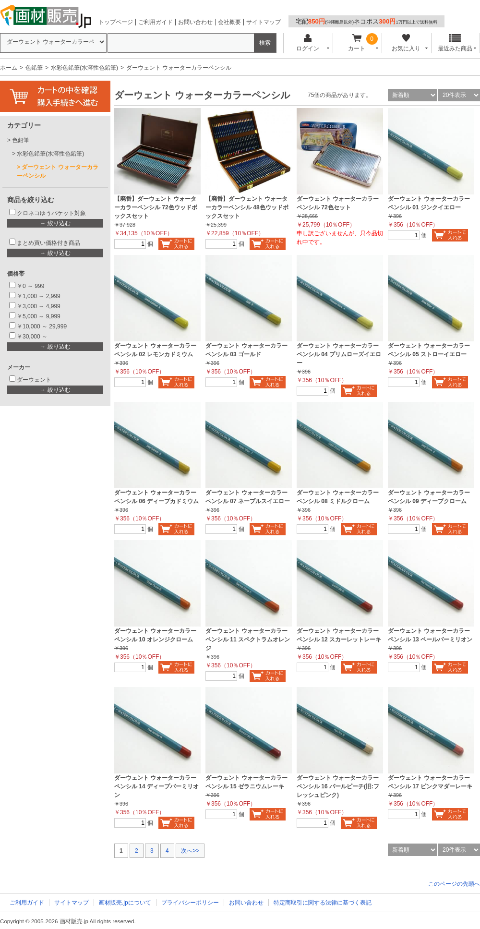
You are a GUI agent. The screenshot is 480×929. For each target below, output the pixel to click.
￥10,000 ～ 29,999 (42, 326)
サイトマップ (263, 22)
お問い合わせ (195, 22)
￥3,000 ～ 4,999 (38, 306)
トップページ (115, 22)
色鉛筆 (34, 67)
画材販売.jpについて (125, 902)
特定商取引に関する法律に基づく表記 (323, 902)
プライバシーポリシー (190, 902)
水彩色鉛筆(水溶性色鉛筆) (84, 67)
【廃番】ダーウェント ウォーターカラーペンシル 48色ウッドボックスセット (246, 207)
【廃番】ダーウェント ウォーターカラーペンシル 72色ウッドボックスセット (155, 207)
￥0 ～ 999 (30, 286)
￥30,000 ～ (33, 336)
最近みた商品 (455, 43)
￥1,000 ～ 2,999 (38, 296)
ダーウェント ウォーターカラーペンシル (57, 171)
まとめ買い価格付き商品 (48, 243)
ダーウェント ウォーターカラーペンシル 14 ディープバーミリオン (156, 786)
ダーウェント (34, 379)
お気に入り (406, 43)
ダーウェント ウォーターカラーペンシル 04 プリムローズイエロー (339, 354)
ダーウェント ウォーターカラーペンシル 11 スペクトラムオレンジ (247, 639)
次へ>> (190, 850)
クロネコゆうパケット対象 (51, 213)
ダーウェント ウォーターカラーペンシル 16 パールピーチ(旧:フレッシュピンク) (338, 786)
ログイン (307, 43)
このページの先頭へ (454, 884)
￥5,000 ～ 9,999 (38, 316)
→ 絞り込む (55, 223)
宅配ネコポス (366, 21)
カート (357, 43)
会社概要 (229, 22)
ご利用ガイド (155, 22)
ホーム (8, 67)
